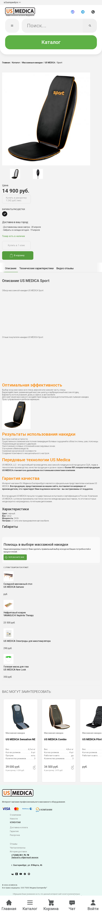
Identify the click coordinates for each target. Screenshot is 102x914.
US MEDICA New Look (51, 669)
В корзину (17, 257)
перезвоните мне (14, 559)
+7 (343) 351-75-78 (20, 857)
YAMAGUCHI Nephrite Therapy (51, 615)
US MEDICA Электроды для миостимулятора (27, 642)
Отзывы (13, 845)
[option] (15, 175)
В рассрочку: (15, 772)
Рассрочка (15, 836)
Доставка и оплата (19, 829)
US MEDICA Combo (55, 740)
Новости (14, 820)
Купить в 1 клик (16, 247)
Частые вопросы (17, 849)
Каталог (51, 44)
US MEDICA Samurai (51, 587)
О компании (15, 816)
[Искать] (90, 27)
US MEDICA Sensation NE (20, 740)
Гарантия (14, 833)
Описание (10, 269)
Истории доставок (18, 853)
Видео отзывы (65, 269)
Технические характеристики (36, 269)
